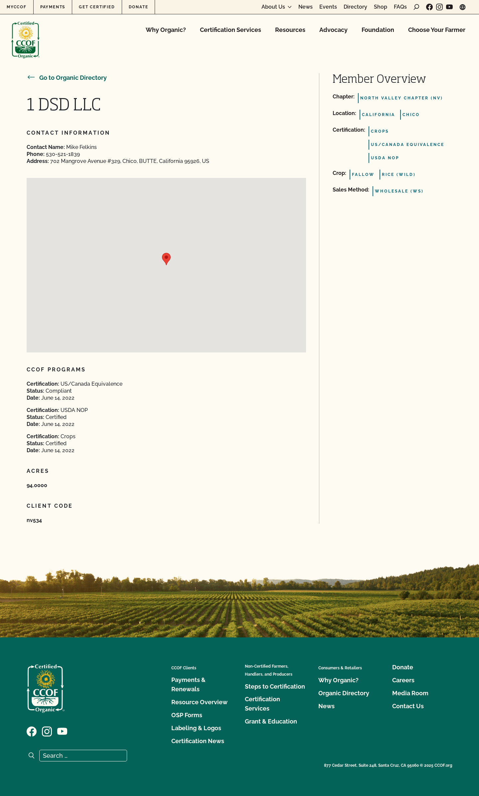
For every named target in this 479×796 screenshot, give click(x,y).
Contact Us (408, 706)
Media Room (410, 693)
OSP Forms (186, 715)
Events (328, 7)
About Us (273, 7)
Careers (403, 680)
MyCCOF (17, 7)
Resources (290, 29)
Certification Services (230, 29)
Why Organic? (166, 29)
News (305, 7)
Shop (380, 7)
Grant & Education (271, 721)
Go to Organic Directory (67, 77)
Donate (138, 7)
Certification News (197, 740)
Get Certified (97, 7)
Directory (355, 7)
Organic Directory (343, 693)
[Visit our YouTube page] (449, 7)
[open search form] (416, 7)
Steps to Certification (275, 686)
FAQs (400, 7)
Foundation (378, 29)
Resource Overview (199, 702)
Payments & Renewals (188, 684)
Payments (52, 7)
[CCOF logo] (25, 33)
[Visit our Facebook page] (429, 7)
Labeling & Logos (196, 728)
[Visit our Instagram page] (439, 7)
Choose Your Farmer (436, 29)
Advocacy (333, 29)
